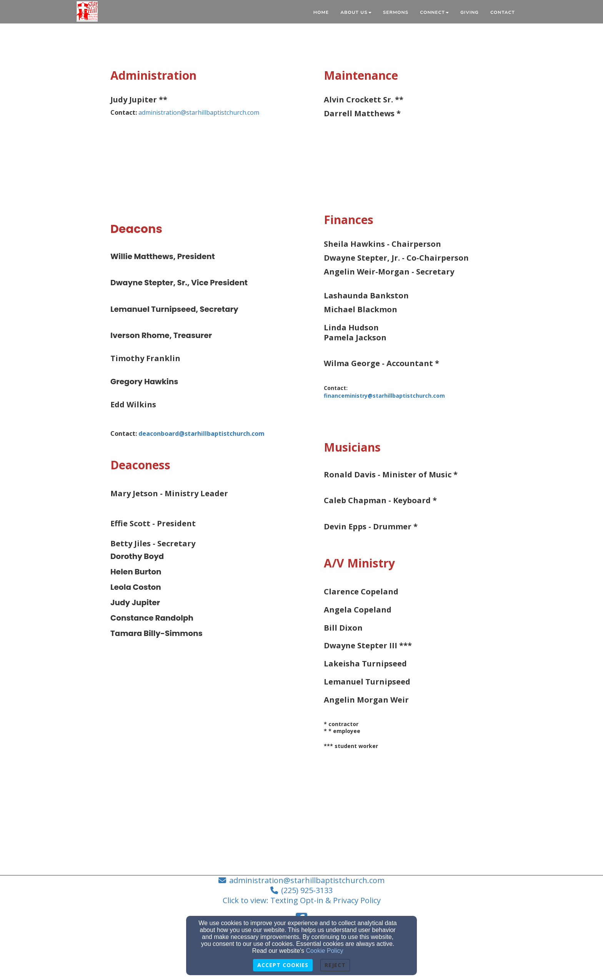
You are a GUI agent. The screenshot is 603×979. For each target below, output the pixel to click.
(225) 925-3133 (307, 890)
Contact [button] (502, 12)
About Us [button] (355, 12)
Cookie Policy (324, 950)
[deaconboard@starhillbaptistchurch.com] (201, 433)
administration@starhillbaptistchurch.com (198, 112)
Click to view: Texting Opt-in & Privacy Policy (302, 900)
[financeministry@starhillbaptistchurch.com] (408, 396)
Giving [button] (469, 12)
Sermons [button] (395, 12)
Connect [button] (434, 12)
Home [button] (321, 12)
